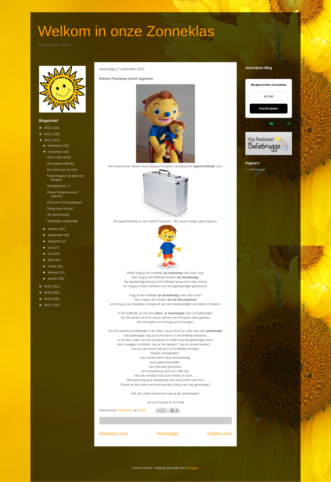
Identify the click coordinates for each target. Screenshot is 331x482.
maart (52, 266)
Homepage (168, 433)
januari (53, 278)
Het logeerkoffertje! (60, 163)
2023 (48, 127)
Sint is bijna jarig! (59, 157)
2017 (48, 305)
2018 (48, 299)
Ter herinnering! (58, 214)
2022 (48, 134)
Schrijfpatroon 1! (58, 186)
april (51, 260)
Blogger (192, 468)
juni (51, 247)
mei (51, 253)
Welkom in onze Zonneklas (126, 31)
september (56, 235)
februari (54, 272)
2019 (48, 292)
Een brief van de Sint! (62, 169)
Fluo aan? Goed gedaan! (64, 202)
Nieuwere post (113, 433)
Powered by (268, 123)
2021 (48, 140)
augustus (55, 241)
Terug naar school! (60, 208)
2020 (48, 286)
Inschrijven (268, 108)
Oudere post (219, 433)
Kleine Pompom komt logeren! (62, 194)
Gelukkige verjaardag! (62, 221)
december (55, 145)
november (55, 152)
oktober (53, 229)
